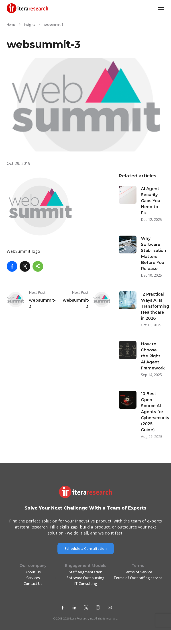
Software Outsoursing (85, 577)
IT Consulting (85, 583)
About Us (33, 572)
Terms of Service (138, 572)
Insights (29, 24)
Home (11, 24)
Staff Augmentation (85, 572)
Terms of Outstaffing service (138, 577)
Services (33, 577)
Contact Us (33, 583)
